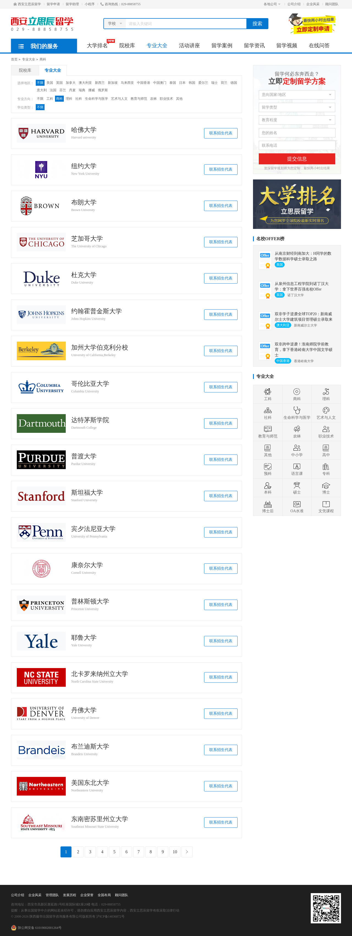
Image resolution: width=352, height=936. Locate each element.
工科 (49, 99)
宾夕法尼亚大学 (93, 529)
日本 (182, 83)
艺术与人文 (119, 99)
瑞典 (82, 90)
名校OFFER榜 (270, 238)
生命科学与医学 (96, 99)
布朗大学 (84, 202)
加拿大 (71, 83)
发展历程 (69, 895)
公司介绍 (294, 4)
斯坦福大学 (87, 492)
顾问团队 (332, 4)
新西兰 (100, 83)
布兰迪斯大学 (90, 746)
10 (175, 851)
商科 (43, 59)
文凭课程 (326, 506)
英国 (59, 83)
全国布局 (104, 895)
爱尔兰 (203, 83)
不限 (40, 83)
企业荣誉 (87, 895)
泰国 (172, 83)
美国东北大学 (90, 783)
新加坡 (113, 83)
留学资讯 (254, 45)
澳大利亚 (85, 83)
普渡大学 (84, 456)
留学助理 (72, 4)
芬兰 (62, 90)
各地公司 (272, 4)
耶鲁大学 (84, 638)
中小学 (297, 450)
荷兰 (224, 83)
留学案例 (221, 45)
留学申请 (53, 4)
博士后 (268, 506)
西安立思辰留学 (27, 4)
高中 (326, 450)
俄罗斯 (103, 90)
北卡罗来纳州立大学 (99, 674)
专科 (326, 469)
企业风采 (313, 4)
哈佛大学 (84, 130)
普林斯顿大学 (90, 601)
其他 (179, 99)
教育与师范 (139, 99)
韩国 (192, 83)
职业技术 (166, 99)
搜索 (257, 23)
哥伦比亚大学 (90, 384)
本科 (268, 487)
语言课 (297, 469)
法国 (53, 90)
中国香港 (143, 83)
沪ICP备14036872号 (110, 916)
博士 (326, 487)
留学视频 (286, 45)
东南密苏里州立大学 (99, 819)
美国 (49, 83)
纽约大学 (84, 166)
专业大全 (157, 45)
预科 (268, 469)
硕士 (297, 487)
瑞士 (214, 83)
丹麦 (72, 90)
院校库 (127, 45)
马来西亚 (127, 83)
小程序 (90, 4)
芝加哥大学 (87, 239)
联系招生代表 (220, 133)
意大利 (42, 90)
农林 (153, 99)
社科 (78, 99)
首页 (14, 59)
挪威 (91, 90)
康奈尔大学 (87, 565)
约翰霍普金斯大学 (96, 311)
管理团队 (52, 895)
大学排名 (100, 43)
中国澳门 (159, 83)
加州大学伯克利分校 (99, 347)
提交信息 (297, 159)
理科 (69, 99)
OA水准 (297, 506)
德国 (233, 83)
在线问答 (319, 45)
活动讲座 (189, 45)
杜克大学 (84, 275)
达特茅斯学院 (90, 420)
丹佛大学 (84, 710)
